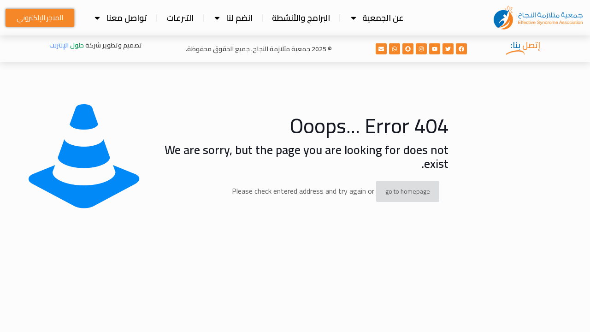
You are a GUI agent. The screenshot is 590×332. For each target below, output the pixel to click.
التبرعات (180, 17)
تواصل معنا (120, 18)
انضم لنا (233, 18)
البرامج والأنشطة (301, 17)
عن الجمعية (376, 18)
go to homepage (407, 191)
